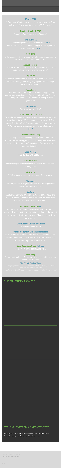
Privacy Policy (10, 454)
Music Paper (30, 90)
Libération (30, 172)
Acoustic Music (31, 65)
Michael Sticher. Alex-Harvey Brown (27, 433)
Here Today (30, 255)
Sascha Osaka (36, 436)
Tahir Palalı (41, 433)
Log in (3, 463)
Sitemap (18, 454)
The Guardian (31, 40)
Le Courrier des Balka (30, 206)
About (3, 454)
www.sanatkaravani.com (31, 114)
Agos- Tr (31, 76)
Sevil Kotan (28, 436)
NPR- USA (30, 54)
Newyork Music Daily (31, 135)
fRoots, (28, 19)
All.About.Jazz (30, 161)
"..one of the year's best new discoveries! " (28, 43)
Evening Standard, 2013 (31, 31)
